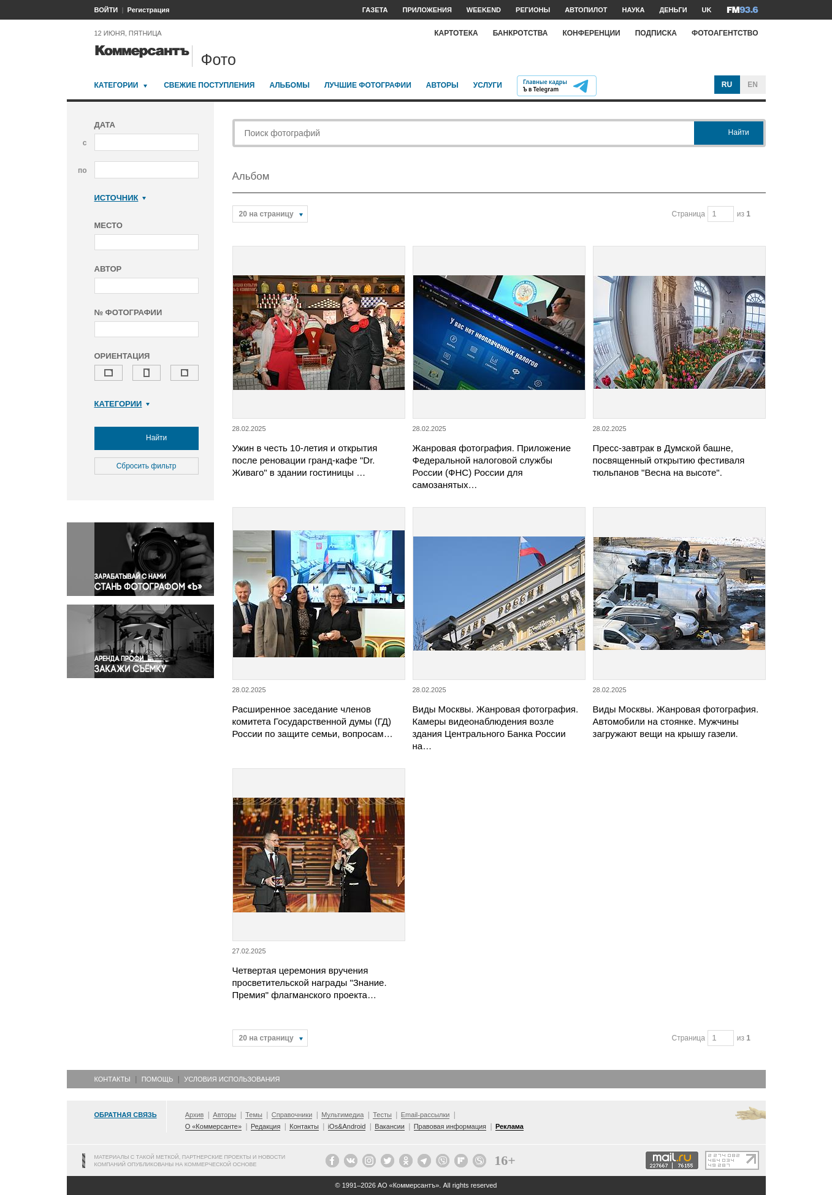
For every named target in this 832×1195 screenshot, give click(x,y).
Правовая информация (450, 1126)
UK (707, 9)
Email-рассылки (425, 1114)
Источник (120, 197)
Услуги (487, 85)
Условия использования (232, 1079)
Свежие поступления (209, 85)
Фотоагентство (725, 33)
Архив (194, 1114)
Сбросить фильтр (146, 466)
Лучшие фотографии (367, 85)
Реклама (509, 1126)
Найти (146, 438)
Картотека (456, 33)
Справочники (292, 1114)
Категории (116, 85)
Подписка (656, 33)
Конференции (591, 33)
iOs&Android (347, 1126)
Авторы (442, 85)
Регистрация (149, 9)
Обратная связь (125, 1114)
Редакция (265, 1126)
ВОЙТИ (106, 9)
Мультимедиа (342, 1114)
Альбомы (289, 85)
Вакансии (390, 1126)
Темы (253, 1114)
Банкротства (520, 33)
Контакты (112, 1079)
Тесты (382, 1114)
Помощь (158, 1079)
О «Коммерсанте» (213, 1126)
